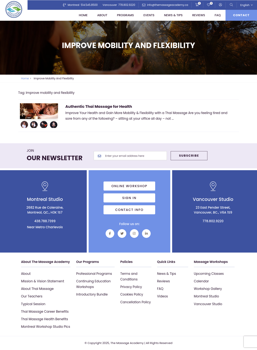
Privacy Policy (131, 287)
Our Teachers (31, 296)
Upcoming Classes (209, 273)
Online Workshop (129, 186)
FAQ (218, 15)
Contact (241, 15)
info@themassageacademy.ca (167, 5)
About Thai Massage (37, 288)
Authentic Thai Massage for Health (98, 106)
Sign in (129, 198)
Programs (125, 15)
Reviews (198, 15)
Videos (162, 296)
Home (83, 15)
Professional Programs (94, 273)
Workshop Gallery (208, 288)
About (102, 15)
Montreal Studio (206, 296)
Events (148, 15)
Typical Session (33, 304)
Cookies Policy (131, 294)
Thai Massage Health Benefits (44, 319)
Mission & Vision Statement (42, 281)
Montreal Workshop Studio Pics (45, 326)
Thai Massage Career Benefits (45, 311)
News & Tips (173, 15)
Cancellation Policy (135, 302)
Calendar (201, 281)
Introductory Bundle (92, 294)
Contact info (129, 210)
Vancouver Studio (208, 304)
